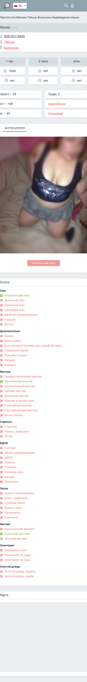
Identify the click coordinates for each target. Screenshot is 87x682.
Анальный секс (14, 300)
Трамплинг (11, 481)
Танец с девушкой (16, 431)
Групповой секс (14, 310)
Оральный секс (14, 305)
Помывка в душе (15, 355)
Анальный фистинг (17, 534)
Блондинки (55, 113)
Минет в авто (13, 507)
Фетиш (8, 324)
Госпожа (10, 448)
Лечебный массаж (16, 396)
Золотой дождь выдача (19, 571)
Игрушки (10, 319)
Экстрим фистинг (15, 538)
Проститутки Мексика (13, 17)
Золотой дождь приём (19, 576)
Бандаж (9, 477)
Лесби (8, 436)
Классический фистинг (19, 529)
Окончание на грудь (17, 555)
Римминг (10, 365)
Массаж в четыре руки (19, 400)
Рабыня (9, 462)
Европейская (57, 104)
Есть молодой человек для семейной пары (32, 345)
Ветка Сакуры (13, 415)
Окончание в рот (15, 550)
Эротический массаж (18, 381)
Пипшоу (9, 360)
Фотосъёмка (12, 341)
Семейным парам (16, 350)
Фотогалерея (15, 128)
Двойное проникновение (20, 314)
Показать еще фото (43, 263)
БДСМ (8, 457)
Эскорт (9, 336)
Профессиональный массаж (23, 376)
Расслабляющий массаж (20, 410)
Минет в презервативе (19, 493)
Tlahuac (32, 17)
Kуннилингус (12, 512)
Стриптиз (10, 426)
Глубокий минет (15, 503)
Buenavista (44, 17)
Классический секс (16, 295)
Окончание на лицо (17, 560)
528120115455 (14, 36)
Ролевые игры (13, 472)
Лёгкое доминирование (19, 452)
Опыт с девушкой (16, 498)
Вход (72, 5)
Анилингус (11, 517)
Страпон (10, 467)
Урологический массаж (19, 386)
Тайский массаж (15, 391)
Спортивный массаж (18, 405)
